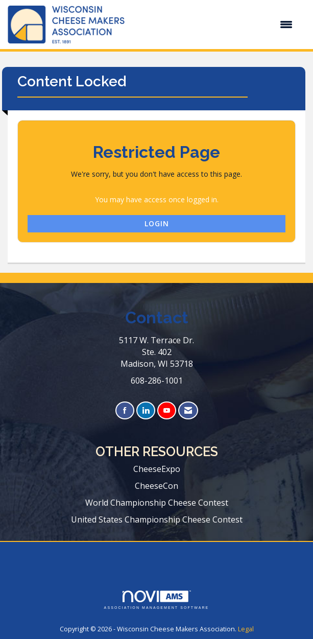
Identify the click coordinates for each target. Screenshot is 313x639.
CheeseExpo (156, 469)
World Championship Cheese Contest (156, 502)
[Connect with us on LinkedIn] (145, 410)
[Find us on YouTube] (166, 410)
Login (157, 223)
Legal (246, 629)
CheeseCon (156, 485)
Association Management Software (156, 599)
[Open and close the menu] (214, 24)
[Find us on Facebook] (124, 410)
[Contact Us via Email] (188, 410)
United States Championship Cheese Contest (157, 519)
